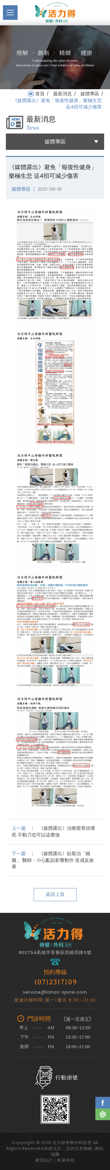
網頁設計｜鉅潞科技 (55, 1160)
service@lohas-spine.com (55, 992)
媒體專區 (89, 94)
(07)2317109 (55, 982)
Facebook (102, 1102)
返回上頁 (55, 894)
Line (102, 1114)
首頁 (40, 94)
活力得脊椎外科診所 (55, 12)
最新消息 (62, 94)
